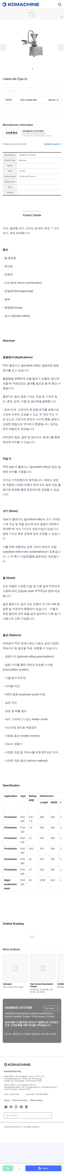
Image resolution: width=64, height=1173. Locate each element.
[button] (43, 1168)
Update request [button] (51, 144)
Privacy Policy (36, 1100)
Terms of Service (19, 1100)
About (7, 1100)
